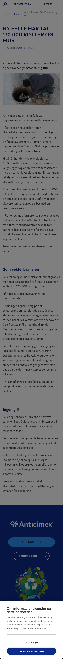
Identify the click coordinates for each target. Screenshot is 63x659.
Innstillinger (31, 642)
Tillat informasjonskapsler (32, 651)
